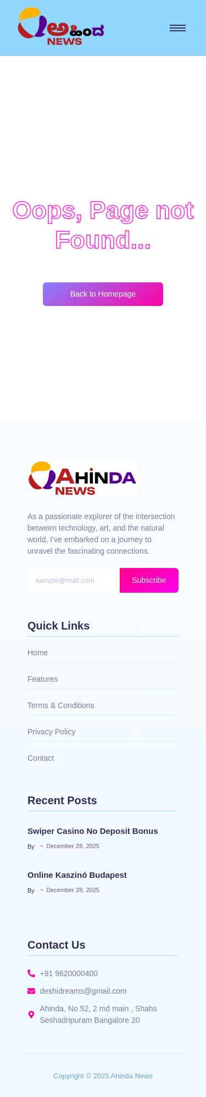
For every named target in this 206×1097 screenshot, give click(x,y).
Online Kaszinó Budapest (77, 874)
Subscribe (149, 580)
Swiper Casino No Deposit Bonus (92, 831)
